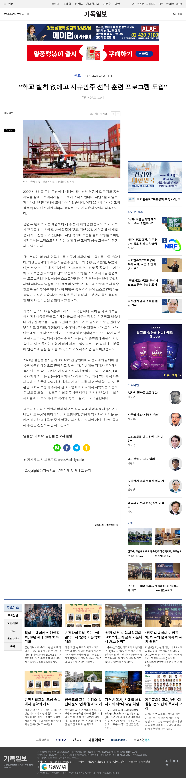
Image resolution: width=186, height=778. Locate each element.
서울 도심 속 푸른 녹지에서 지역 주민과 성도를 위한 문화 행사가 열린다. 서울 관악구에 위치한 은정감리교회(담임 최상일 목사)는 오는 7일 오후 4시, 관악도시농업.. (83, 655)
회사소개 (41, 761)
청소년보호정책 (117, 761)
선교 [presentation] (12, 631)
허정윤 (131, 397)
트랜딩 (55, 4)
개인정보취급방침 (97, 761)
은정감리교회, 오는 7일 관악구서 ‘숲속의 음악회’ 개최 (83, 637)
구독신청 (170, 3)
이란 (117, 4)
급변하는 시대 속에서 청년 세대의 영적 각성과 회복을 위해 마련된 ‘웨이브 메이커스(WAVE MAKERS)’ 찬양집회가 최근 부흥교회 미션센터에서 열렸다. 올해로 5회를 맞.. (43, 655)
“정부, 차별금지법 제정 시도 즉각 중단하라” (142, 221)
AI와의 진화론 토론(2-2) (142, 393)
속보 (131, 199)
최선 (130, 511)
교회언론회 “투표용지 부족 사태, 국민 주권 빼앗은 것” (142, 264)
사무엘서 (133, 419)
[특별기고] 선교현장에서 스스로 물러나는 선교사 (143, 283)
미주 (161, 3)
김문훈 (107, 4)
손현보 (78, 4)
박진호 (131, 463)
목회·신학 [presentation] (12, 639)
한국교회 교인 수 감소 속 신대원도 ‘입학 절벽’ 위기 (83, 701)
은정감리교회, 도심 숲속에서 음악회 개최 (42, 701)
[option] (141, 543)
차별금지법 (92, 4)
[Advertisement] (155, 134)
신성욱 (131, 445)
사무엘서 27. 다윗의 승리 (143, 415)
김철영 (131, 489)
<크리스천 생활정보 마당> (107, 525)
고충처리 (133, 761)
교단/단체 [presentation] (12, 623)
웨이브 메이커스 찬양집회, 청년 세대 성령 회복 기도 (42, 637)
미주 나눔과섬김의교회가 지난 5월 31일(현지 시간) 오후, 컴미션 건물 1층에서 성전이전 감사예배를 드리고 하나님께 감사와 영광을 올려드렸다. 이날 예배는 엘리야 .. (123, 655)
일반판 (152, 3)
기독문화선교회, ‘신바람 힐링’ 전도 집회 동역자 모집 (163, 704)
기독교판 (139, 3)
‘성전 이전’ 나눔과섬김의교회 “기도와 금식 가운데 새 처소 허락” (123, 637)
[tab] (13, 615)
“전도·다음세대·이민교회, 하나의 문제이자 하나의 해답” (163, 637)
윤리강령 (145, 761)
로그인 (179, 3)
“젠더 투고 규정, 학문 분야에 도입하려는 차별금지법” (143, 244)
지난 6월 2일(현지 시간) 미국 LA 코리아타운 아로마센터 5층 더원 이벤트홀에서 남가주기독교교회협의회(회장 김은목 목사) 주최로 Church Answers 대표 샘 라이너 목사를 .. (163, 656)
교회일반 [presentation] (12, 615)
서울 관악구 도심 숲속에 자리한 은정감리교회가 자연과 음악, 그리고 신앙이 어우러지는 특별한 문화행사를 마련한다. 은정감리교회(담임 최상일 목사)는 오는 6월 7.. (43, 717)
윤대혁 (67, 4)
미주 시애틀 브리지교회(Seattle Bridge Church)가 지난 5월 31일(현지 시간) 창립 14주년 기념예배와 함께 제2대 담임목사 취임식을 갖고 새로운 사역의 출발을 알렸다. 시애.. (123, 719)
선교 (77, 76)
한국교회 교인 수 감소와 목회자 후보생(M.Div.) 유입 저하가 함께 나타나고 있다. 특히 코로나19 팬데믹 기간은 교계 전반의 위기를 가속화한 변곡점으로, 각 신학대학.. (83, 717)
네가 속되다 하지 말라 (141, 459)
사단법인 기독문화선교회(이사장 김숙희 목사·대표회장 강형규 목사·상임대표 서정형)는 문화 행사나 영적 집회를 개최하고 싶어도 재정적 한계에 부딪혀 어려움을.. (163, 721)
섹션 (8, 4)
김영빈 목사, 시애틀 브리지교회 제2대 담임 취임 (123, 701)
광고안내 (54, 761)
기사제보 (79, 761)
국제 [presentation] (12, 646)
